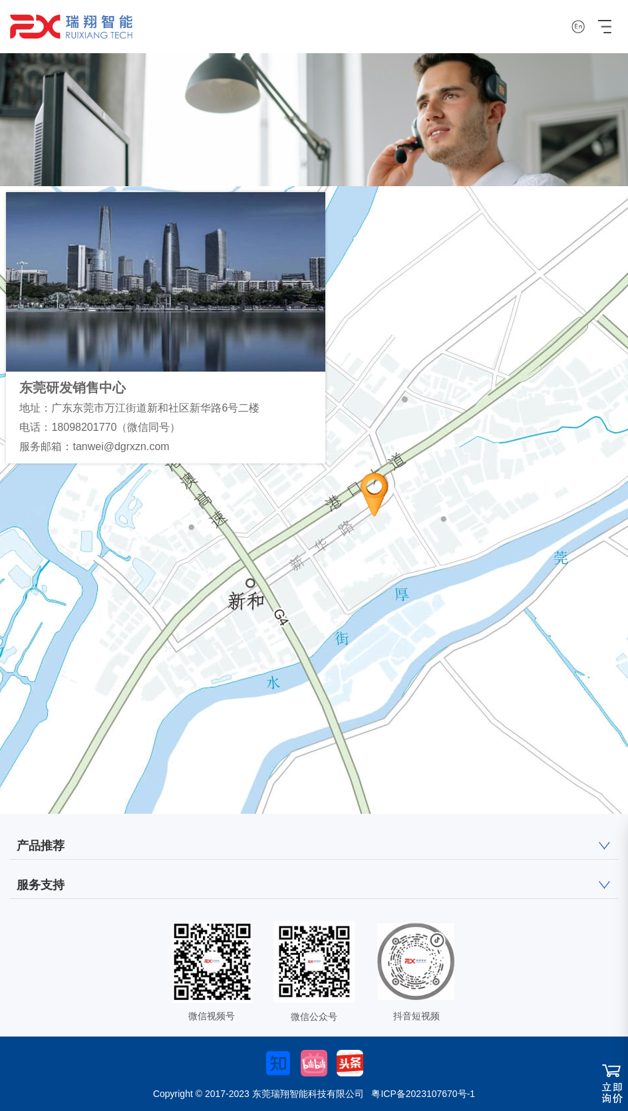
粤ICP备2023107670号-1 (423, 1093)
